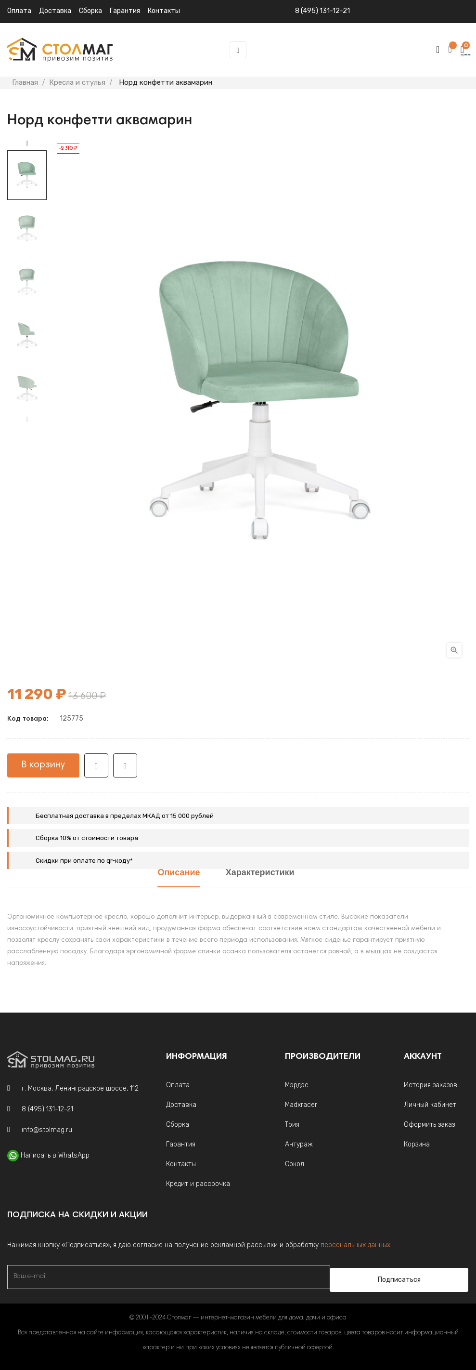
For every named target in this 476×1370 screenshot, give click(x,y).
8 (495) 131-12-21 (322, 11)
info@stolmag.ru (47, 1130)
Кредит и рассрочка (198, 1184)
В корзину (43, 765)
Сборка (90, 11)
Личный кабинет (430, 1105)
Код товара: (27, 719)
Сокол (294, 1164)
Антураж (299, 1144)
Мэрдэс (297, 1085)
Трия (292, 1124)
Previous (27, 419)
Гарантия (180, 1144)
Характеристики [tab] (260, 873)
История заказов (430, 1085)
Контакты (181, 1164)
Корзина (417, 1144)
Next (27, 143)
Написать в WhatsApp (55, 1155)
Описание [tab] (178, 873)
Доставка (55, 11)
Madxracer (301, 1105)
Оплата (19, 11)
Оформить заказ (429, 1124)
